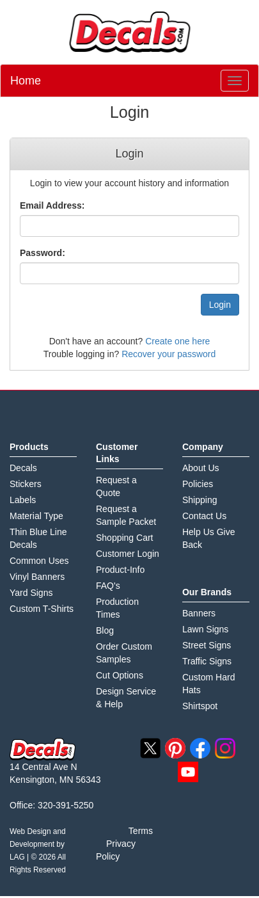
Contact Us (204, 516)
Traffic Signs (207, 661)
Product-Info (120, 570)
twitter (150, 748)
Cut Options (119, 675)
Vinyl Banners (37, 577)
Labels (23, 500)
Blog (105, 630)
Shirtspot (199, 706)
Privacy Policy (116, 850)
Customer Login (127, 554)
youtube (188, 772)
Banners (199, 613)
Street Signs (206, 645)
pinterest (175, 748)
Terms (141, 831)
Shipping (199, 500)
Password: (42, 253)
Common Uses (39, 561)
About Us (200, 468)
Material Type (36, 516)
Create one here (177, 341)
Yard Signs (31, 593)
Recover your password (169, 354)
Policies (197, 484)
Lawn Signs (205, 629)
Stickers (26, 484)
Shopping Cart (124, 538)
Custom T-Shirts (42, 609)
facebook (200, 748)
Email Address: (52, 205)
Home (25, 80)
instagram (225, 748)
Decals (23, 468)
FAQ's (108, 586)
